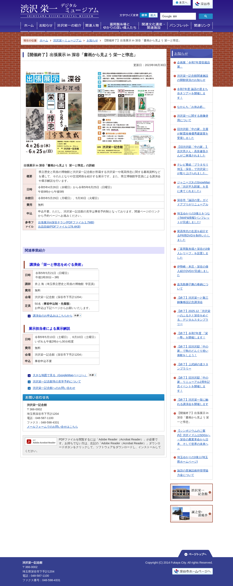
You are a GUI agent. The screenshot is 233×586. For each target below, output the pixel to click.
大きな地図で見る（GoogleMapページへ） (60, 375)
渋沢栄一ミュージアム (67, 40)
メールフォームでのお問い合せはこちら (52, 426)
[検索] (177, 16)
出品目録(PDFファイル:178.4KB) (59, 226)
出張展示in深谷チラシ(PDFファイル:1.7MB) (66, 222)
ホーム (44, 40)
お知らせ (92, 40)
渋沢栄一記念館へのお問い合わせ (54, 388)
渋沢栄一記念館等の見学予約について (57, 381)
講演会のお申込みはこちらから (52, 315)
